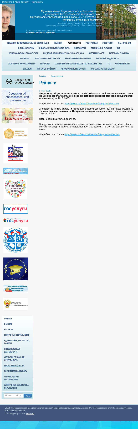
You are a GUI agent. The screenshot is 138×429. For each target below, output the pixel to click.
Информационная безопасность (54, 48)
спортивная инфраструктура (21, 63)
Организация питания (101, 48)
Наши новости (74, 42)
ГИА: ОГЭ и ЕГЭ (124, 42)
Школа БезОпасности (14, 365)
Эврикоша (45, 63)
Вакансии (27, 68)
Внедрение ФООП (96, 53)
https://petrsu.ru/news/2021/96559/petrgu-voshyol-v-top (92, 103)
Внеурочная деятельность (16, 334)
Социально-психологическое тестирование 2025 (78, 63)
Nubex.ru (30, 414)
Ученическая (92, 42)
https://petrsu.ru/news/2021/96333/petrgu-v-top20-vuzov (92, 134)
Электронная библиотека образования (16, 386)
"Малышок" (25, 58)
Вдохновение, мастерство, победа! (16, 342)
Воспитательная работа (15, 371)
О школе (8, 324)
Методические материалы (73, 68)
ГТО (108, 63)
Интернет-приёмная (46, 68)
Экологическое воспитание (78, 58)
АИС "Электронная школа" (103, 68)
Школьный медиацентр (107, 58)
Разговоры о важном (119, 53)
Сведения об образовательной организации (28, 42)
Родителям (107, 42)
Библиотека (80, 48)
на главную (7, 2)
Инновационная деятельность (12, 350)
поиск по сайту (22, 2)
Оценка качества (26, 48)
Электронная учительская (47, 58)
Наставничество (122, 63)
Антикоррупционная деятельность (14, 359)
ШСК (118, 48)
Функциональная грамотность (23, 53)
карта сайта (37, 2)
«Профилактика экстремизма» (11, 378)
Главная (58, 42)
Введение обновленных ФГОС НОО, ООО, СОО (63, 53)
